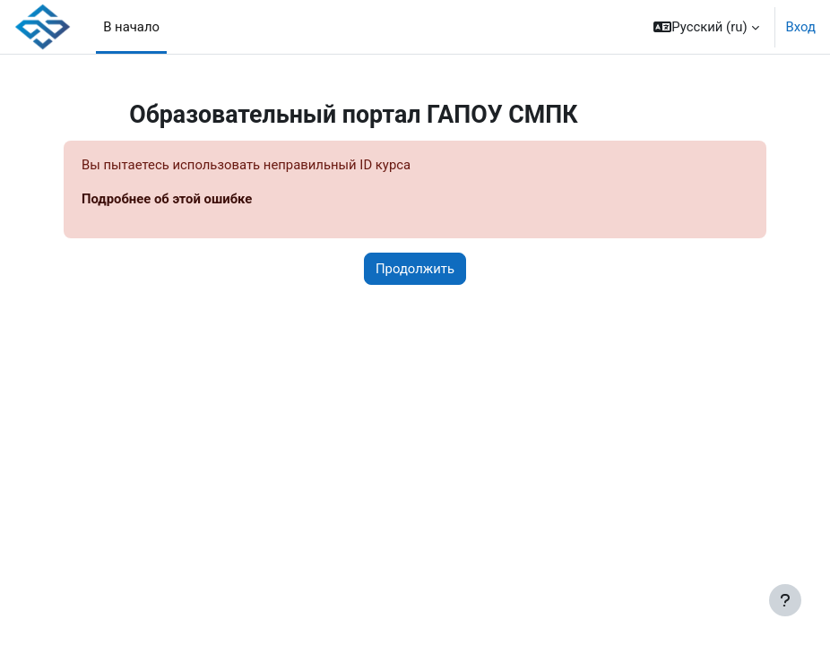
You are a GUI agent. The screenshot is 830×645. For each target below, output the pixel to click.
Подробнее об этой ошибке (167, 199)
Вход (801, 27)
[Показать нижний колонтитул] (785, 600)
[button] (706, 27)
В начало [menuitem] (131, 27)
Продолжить (415, 269)
